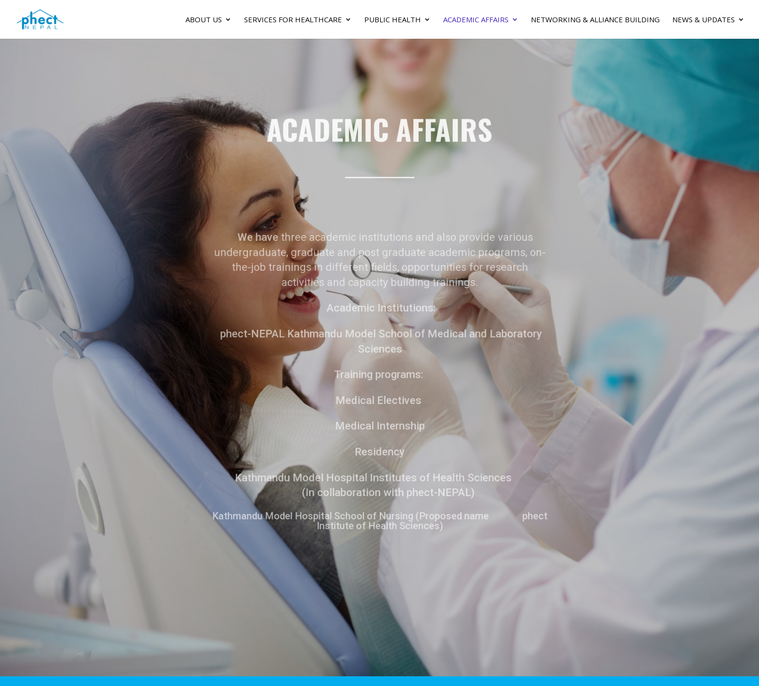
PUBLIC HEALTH (392, 20)
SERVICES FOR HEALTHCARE (293, 20)
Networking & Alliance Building (595, 20)
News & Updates (703, 20)
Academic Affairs (476, 20)
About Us (204, 20)
